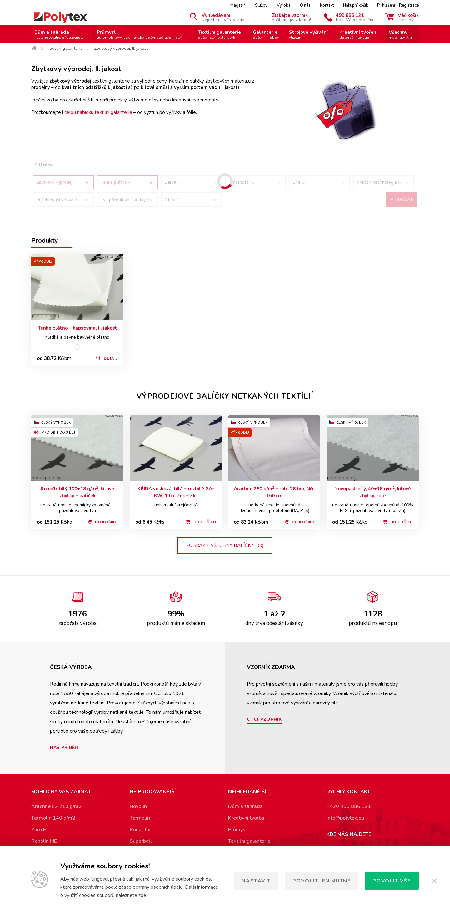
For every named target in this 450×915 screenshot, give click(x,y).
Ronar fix (140, 829)
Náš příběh (64, 747)
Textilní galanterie (219, 34)
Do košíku (106, 521)
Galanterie (266, 34)
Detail (111, 358)
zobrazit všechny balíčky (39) (225, 545)
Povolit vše (391, 880)
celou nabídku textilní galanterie (98, 112)
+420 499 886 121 (349, 806)
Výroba (284, 5)
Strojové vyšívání (308, 34)
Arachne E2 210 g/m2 (56, 806)
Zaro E (38, 829)
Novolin (138, 806)
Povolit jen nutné (321, 880)
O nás (305, 5)
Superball (141, 841)
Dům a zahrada (59, 34)
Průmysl (139, 34)
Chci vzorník (264, 719)
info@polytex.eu (345, 818)
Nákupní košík (355, 5)
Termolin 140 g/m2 (53, 818)
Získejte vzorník (291, 17)
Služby (261, 5)
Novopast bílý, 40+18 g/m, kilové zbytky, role (372, 492)
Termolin (140, 818)
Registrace (409, 5)
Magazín (238, 5)
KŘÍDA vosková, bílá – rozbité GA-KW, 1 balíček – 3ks (176, 492)
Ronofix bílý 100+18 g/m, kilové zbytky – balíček (77, 492)
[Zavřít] (434, 881)
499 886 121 (355, 17)
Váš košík (408, 17)
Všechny (400, 34)
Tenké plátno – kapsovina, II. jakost (77, 328)
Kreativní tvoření (358, 34)
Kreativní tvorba (246, 818)
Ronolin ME (44, 841)
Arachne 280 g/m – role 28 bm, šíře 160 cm (274, 492)
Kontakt (327, 5)
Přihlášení (386, 5)
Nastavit (256, 880)
